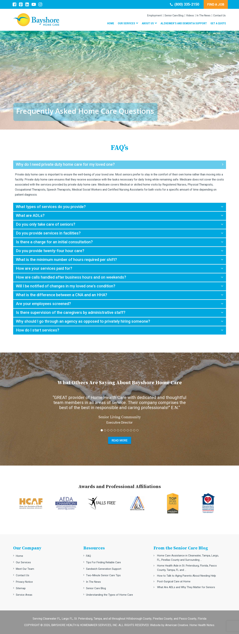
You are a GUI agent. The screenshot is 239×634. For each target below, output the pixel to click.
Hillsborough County (139, 618)
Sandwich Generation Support (103, 568)
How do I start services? (37, 330)
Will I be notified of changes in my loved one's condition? (65, 286)
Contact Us (22, 575)
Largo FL (67, 618)
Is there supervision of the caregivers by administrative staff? (70, 312)
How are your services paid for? (44, 268)
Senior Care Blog (96, 588)
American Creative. (177, 625)
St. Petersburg (83, 618)
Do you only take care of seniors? (45, 224)
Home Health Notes (201, 625)
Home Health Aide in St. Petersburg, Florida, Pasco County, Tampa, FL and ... (187, 568)
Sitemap (21, 588)
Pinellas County (162, 618)
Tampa (98, 618)
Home (19, 556)
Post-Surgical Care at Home (173, 581)
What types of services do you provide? (51, 206)
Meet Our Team (25, 568)
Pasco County (187, 618)
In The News (93, 581)
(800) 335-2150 (184, 4)
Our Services (23, 562)
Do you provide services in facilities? (48, 233)
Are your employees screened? (43, 303)
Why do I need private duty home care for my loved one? (65, 164)
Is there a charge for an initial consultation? (54, 242)
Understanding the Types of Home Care (109, 594)
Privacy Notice (24, 581)
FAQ (88, 556)
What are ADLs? (30, 215)
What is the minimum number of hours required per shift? (66, 259)
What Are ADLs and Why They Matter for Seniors (186, 587)
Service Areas (24, 594)
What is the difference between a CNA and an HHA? (61, 295)
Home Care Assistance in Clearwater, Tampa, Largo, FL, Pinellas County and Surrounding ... (188, 557)
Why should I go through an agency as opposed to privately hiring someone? (83, 321)
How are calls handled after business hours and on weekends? (71, 277)
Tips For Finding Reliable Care (103, 562)
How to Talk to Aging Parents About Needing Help (186, 575)
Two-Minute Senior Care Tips (103, 575)
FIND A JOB (215, 4)
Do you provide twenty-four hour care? (50, 251)
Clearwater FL (51, 618)
